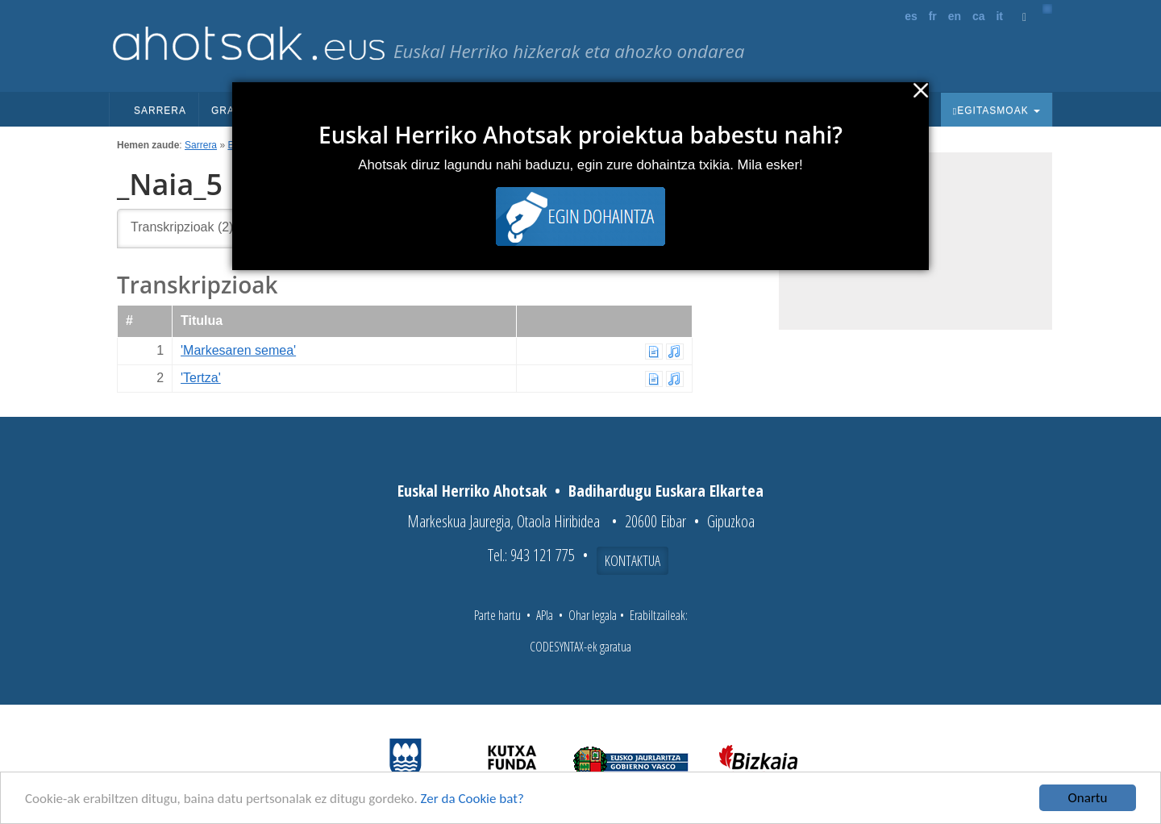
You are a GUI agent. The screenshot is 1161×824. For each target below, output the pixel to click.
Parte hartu (497, 615)
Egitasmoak (996, 110)
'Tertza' (201, 378)
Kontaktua (632, 560)
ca (978, 16)
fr (933, 16)
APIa (544, 615)
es (911, 16)
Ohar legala (592, 615)
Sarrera (160, 110)
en (954, 16)
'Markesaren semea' (238, 350)
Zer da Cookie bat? (472, 798)
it (999, 16)
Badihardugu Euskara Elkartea (666, 490)
